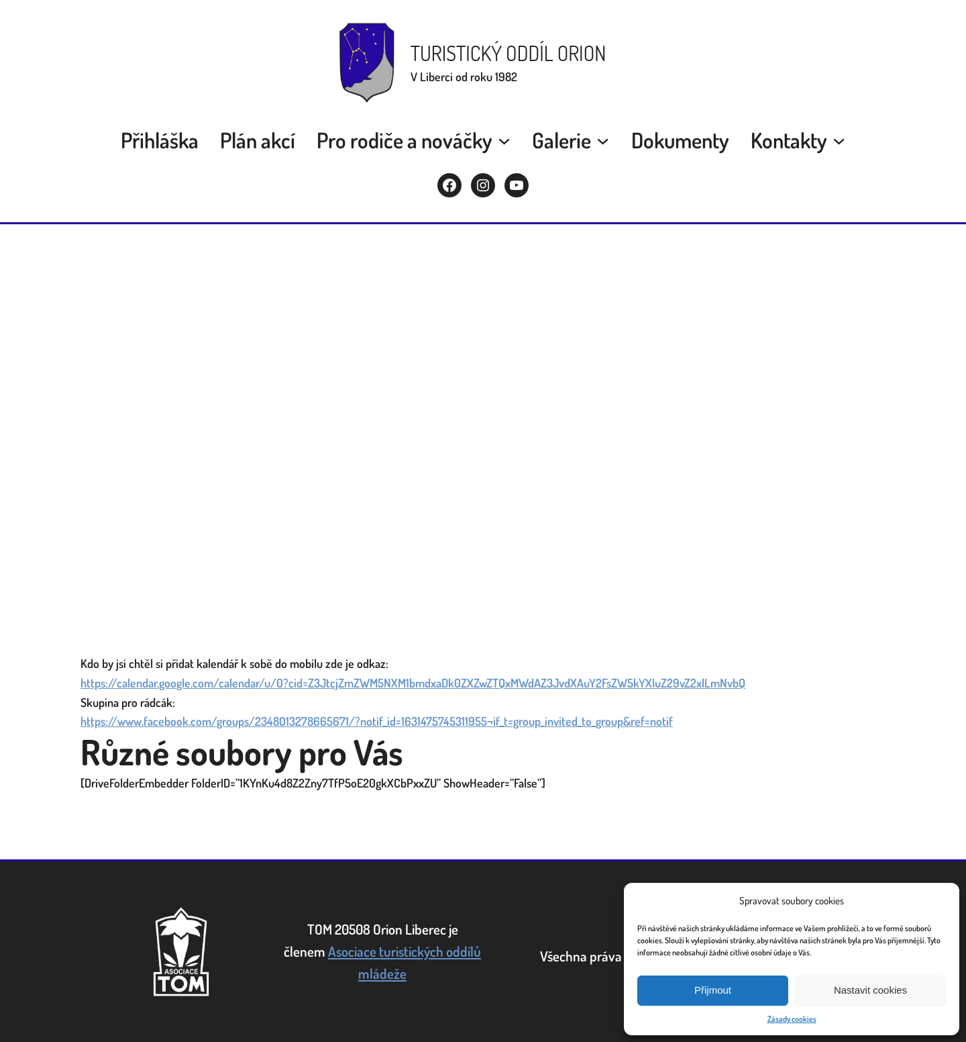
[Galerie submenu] (602, 140)
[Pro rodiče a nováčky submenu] (504, 140)
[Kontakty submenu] (839, 140)
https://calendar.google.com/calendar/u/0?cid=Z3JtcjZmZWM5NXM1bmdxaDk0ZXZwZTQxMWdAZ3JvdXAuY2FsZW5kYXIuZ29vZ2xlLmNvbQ (412, 682)
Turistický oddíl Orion (508, 53)
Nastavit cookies (870, 990)
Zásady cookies (791, 1019)
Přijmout (712, 990)
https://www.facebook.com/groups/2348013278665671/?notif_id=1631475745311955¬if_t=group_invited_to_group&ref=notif (376, 721)
